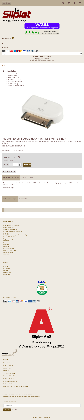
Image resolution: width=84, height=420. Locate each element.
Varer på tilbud (24, 199)
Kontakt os (6, 240)
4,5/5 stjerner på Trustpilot (16, 85)
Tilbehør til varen (27, 177)
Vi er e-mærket (12, 74)
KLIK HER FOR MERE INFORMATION (13, 146)
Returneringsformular (9, 250)
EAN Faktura (6, 233)
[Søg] (81, 54)
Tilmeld (7, 410)
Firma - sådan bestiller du (10, 237)
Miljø (4, 242)
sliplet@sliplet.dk (16, 81)
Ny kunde (6, 244)
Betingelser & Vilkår (9, 227)
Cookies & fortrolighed (10, 229)
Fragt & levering (8, 239)
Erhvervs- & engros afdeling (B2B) (12, 231)
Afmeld (14, 410)
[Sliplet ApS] (17, 14)
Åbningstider (7, 254)
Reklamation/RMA (8, 248)
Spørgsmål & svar (8, 252)
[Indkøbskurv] (42, 38)
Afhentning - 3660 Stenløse (11, 225)
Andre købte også (10, 199)
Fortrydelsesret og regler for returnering (15, 235)
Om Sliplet (6, 246)
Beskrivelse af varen (11, 177)
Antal (6, 165)
